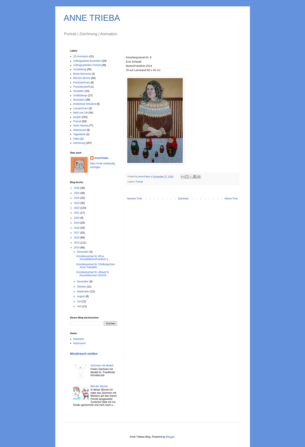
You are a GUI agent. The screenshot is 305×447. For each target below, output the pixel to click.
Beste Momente (82, 73)
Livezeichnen (80, 108)
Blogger (170, 436)
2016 (77, 237)
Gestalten (78, 91)
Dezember (83, 251)
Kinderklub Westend (84, 103)
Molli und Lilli (80, 112)
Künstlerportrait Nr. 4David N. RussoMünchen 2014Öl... (92, 274)
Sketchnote (79, 130)
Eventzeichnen (81, 82)
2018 (77, 227)
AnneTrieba (101, 158)
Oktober (82, 286)
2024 (77, 197)
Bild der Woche (81, 78)
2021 (77, 212)
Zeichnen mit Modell (101, 365)
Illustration (79, 99)
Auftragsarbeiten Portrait (87, 65)
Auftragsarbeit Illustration (87, 60)
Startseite (183, 198)
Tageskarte (79, 134)
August (81, 296)
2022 (77, 207)
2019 (77, 222)
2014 (77, 247)
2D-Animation (81, 56)
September (83, 291)
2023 (77, 203)
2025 (77, 193)
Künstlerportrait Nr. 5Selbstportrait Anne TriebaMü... (95, 266)
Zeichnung (79, 143)
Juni (79, 306)
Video (76, 138)
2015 (77, 242)
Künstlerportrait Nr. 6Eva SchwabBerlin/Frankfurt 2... (93, 258)
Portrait (139, 181)
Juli (79, 301)
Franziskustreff (81, 86)
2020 (77, 217)
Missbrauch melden (84, 353)
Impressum (79, 343)
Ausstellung (79, 69)
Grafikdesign (80, 95)
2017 (77, 232)
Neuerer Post (134, 198)
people (77, 117)
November (83, 281)
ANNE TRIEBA (92, 17)
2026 (77, 187)
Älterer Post (231, 198)
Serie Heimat (80, 125)
